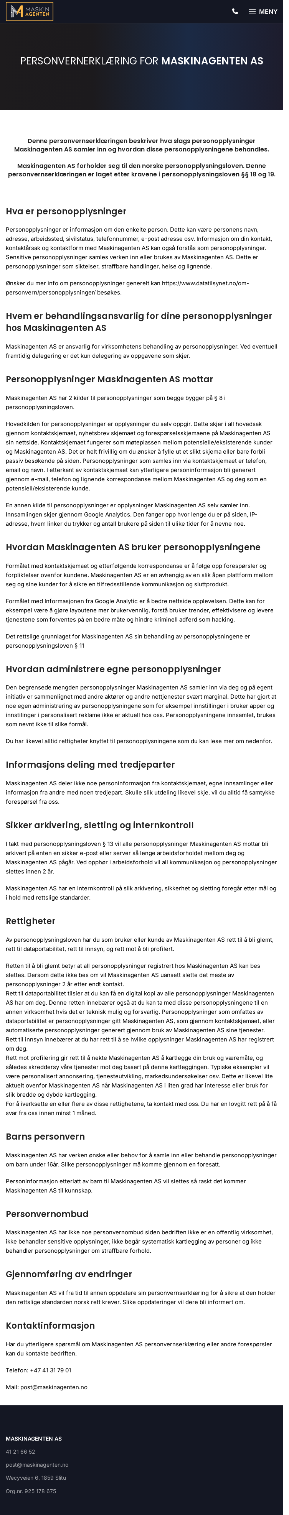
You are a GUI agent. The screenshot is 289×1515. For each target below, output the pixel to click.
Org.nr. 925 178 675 (31, 1491)
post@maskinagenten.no (37, 1464)
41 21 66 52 (20, 1451)
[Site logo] (29, 11)
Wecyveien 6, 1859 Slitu (36, 1477)
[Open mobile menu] (263, 11)
